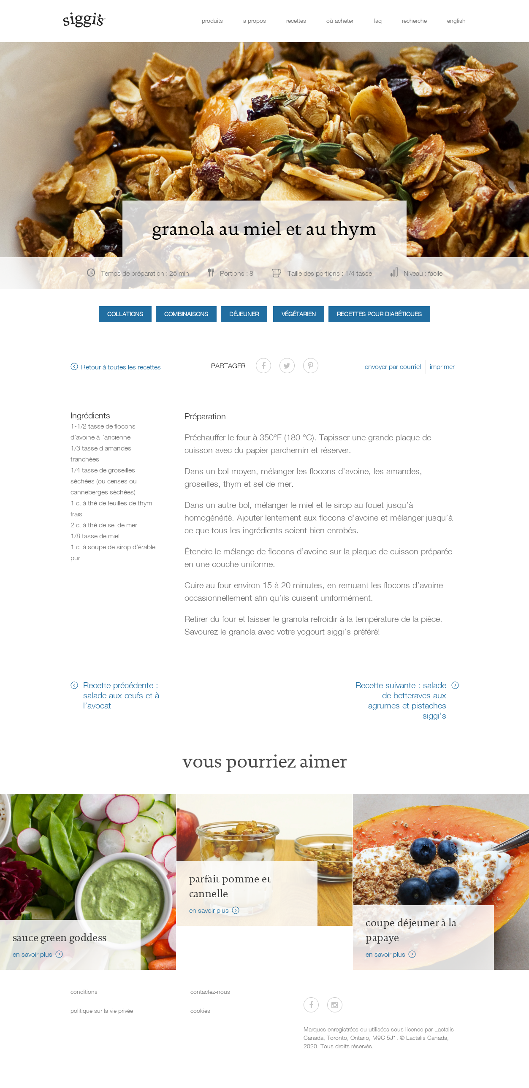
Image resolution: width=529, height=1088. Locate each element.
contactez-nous (210, 991)
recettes (296, 20)
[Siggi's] (83, 19)
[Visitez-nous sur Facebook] (311, 1004)
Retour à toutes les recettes (121, 367)
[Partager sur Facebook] (263, 365)
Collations (125, 313)
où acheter (339, 20)
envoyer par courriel (393, 366)
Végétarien (299, 313)
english (456, 20)
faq (378, 20)
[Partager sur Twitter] (287, 365)
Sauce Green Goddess (60, 937)
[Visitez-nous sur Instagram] (334, 1004)
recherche (414, 20)
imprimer (442, 366)
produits (212, 20)
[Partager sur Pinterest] (310, 365)
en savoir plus (32, 954)
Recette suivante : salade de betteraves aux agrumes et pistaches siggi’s (400, 700)
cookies (200, 1010)
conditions (84, 991)
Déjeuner (244, 313)
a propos (254, 20)
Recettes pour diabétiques (379, 313)
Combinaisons (186, 313)
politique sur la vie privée (102, 1010)
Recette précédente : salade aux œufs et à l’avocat (121, 695)
